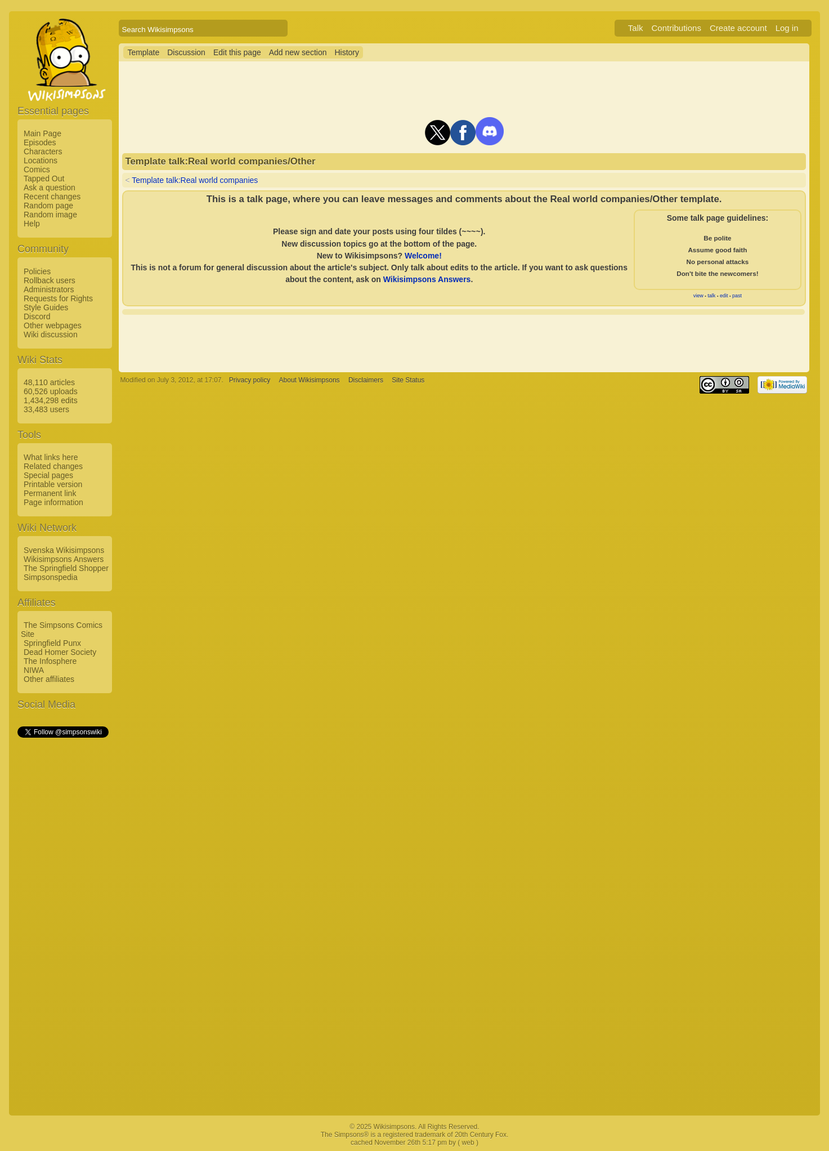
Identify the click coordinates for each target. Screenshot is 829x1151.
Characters (43, 151)
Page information (53, 502)
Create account (738, 28)
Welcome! (423, 255)
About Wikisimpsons (309, 380)
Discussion (186, 52)
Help (32, 223)
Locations (40, 160)
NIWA (34, 670)
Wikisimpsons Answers (64, 559)
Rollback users (49, 280)
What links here (51, 457)
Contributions (676, 28)
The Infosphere (50, 661)
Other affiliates (49, 679)
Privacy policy (249, 380)
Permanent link (50, 493)
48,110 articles (49, 382)
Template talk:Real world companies (195, 180)
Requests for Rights (58, 298)
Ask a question (49, 187)
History (346, 52)
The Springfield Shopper (66, 568)
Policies (37, 271)
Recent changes (52, 196)
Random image (50, 214)
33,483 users (46, 409)
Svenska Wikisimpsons (64, 550)
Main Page (42, 133)
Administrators (49, 289)
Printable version (53, 484)
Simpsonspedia (51, 577)
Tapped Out (44, 178)
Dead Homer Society (60, 652)
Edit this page (237, 52)
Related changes (53, 466)
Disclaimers (365, 380)
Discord (37, 316)
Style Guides (46, 307)
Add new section (298, 52)
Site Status (408, 380)
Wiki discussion (51, 334)
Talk (635, 28)
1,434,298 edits (51, 400)
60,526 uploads (51, 391)
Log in (787, 28)
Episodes (40, 142)
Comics (37, 169)
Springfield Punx (52, 643)
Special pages (48, 475)
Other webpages (53, 325)
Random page (48, 205)
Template (143, 52)
